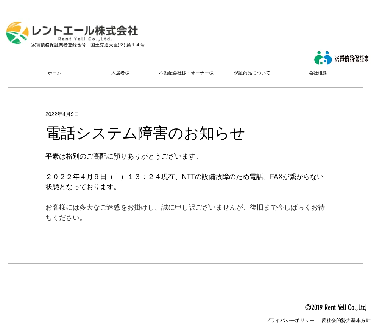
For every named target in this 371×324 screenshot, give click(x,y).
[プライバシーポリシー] (290, 321)
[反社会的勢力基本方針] (346, 321)
